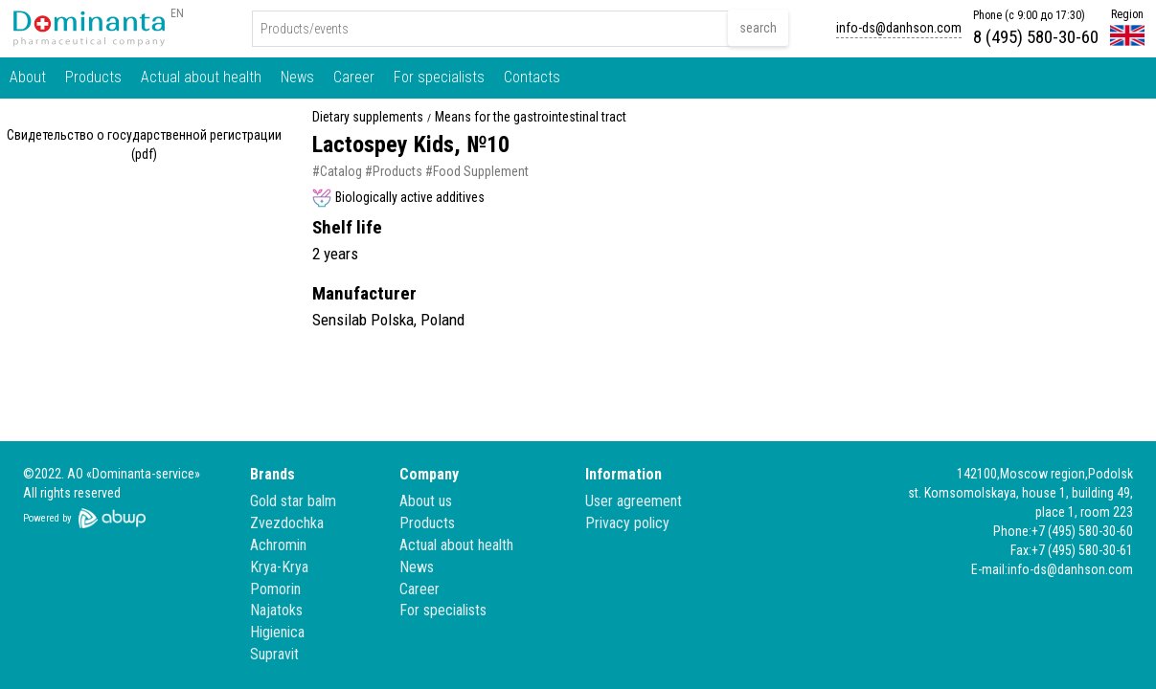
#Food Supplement (477, 171)
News (297, 77)
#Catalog (337, 171)
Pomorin (275, 589)
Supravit (274, 654)
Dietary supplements (367, 117)
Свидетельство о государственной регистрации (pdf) (144, 144)
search (758, 27)
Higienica (277, 632)
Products (93, 77)
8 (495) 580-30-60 (1036, 37)
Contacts (532, 77)
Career (353, 77)
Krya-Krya (279, 567)
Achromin (278, 545)
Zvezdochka (287, 523)
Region (1127, 14)
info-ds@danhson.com (899, 27)
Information (623, 474)
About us (425, 501)
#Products (393, 171)
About (28, 77)
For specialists (439, 77)
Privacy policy (627, 523)
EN (177, 13)
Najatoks (276, 610)
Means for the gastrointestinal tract (530, 117)
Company (429, 474)
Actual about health (201, 77)
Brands (272, 474)
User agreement (633, 501)
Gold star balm (293, 501)
